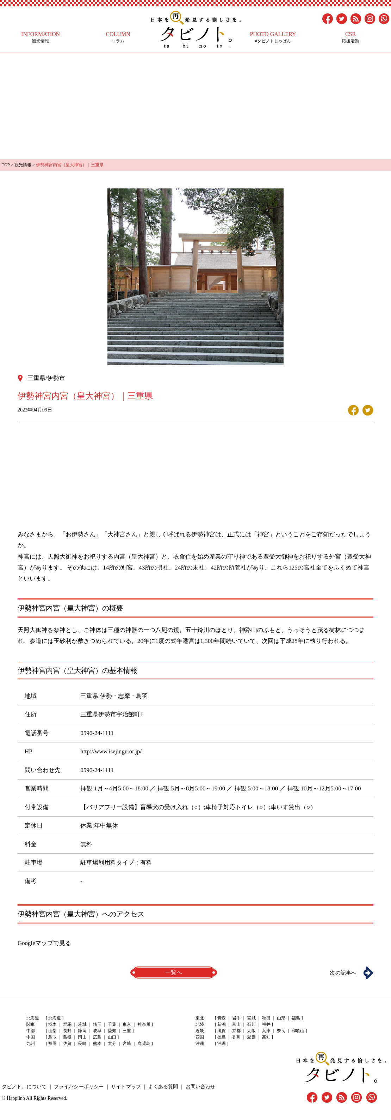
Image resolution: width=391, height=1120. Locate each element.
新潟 (221, 1024)
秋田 (266, 1018)
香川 (236, 1037)
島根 (67, 1037)
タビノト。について (24, 1086)
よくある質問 (162, 1086)
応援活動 (350, 37)
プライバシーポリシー (78, 1086)
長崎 (82, 1043)
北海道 (54, 1018)
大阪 (251, 1030)
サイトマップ (125, 1086)
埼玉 (97, 1024)
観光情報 (40, 37)
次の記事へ (342, 972)
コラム (118, 37)
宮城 (251, 1018)
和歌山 (297, 1030)
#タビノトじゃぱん (273, 37)
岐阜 (97, 1030)
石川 (251, 1024)
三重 (126, 1030)
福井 (266, 1024)
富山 (236, 1024)
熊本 (97, 1043)
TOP (6, 164)
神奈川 (143, 1024)
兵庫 (266, 1030)
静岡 (82, 1030)
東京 (126, 1024)
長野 (67, 1030)
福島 (295, 1018)
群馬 (67, 1024)
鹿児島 (143, 1043)
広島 (97, 1037)
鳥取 (52, 1037)
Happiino (16, 1098)
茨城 (82, 1024)
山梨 (52, 1030)
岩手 (236, 1018)
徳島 (221, 1037)
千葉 (111, 1024)
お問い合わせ (199, 1086)
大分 (111, 1043)
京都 (236, 1030)
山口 (111, 1037)
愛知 (111, 1030)
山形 (281, 1018)
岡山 (82, 1037)
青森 (221, 1018)
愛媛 (251, 1037)
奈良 (281, 1030)
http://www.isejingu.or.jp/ (111, 751)
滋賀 (221, 1030)
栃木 (52, 1024)
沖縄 (221, 1043)
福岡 (52, 1043)
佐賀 (67, 1043)
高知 (266, 1037)
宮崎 (126, 1043)
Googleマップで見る (44, 942)
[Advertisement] (195, 106)
